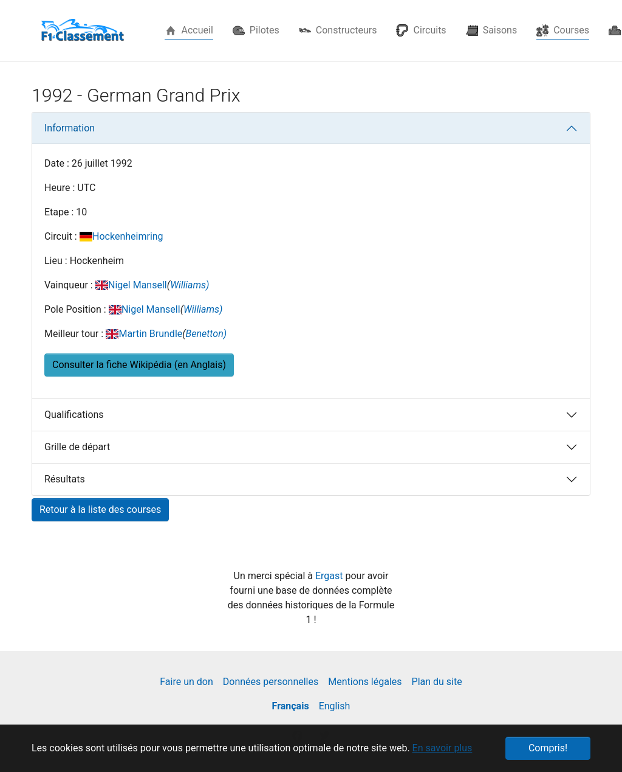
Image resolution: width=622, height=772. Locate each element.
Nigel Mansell (137, 285)
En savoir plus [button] (442, 748)
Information (69, 128)
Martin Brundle (150, 333)
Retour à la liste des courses (100, 509)
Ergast (330, 576)
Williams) (189, 285)
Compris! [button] (547, 748)
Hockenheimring (127, 236)
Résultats (64, 479)
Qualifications (74, 414)
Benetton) (206, 333)
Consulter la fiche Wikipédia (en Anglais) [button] (139, 364)
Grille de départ (77, 447)
